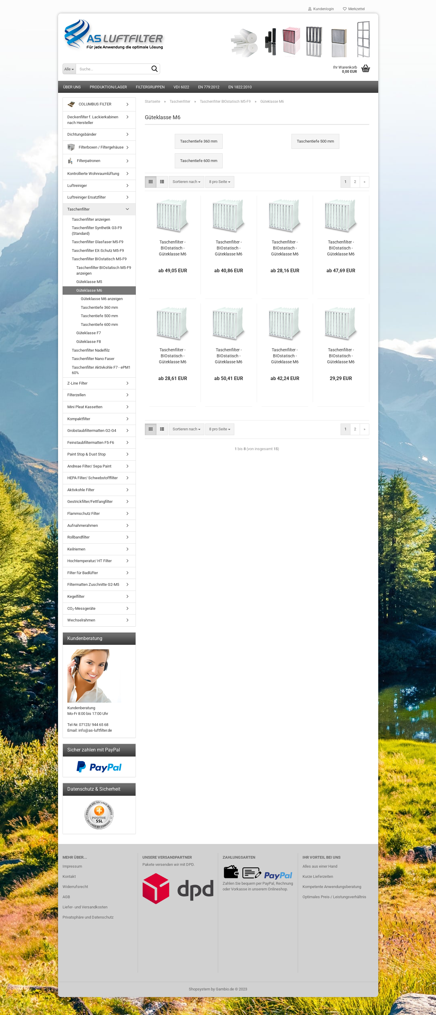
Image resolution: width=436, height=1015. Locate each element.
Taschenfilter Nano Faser (93, 358)
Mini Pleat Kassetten (84, 407)
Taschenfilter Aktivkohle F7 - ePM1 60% (101, 370)
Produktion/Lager (108, 87)
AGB (66, 897)
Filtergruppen (150, 87)
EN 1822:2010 (240, 87)
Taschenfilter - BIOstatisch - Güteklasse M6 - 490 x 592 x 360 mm (228, 248)
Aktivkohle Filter (80, 490)
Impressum (72, 866)
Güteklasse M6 (89, 290)
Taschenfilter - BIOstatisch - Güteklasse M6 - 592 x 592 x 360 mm (172, 248)
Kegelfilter (75, 596)
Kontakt (69, 876)
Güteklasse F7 (88, 333)
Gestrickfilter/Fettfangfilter (90, 501)
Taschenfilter (78, 209)
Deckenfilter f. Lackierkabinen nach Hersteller (92, 120)
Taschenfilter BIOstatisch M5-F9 (99, 259)
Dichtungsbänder (81, 134)
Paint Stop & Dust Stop (86, 454)
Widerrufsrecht (75, 886)
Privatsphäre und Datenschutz (88, 917)
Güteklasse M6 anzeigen (102, 299)
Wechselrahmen (81, 620)
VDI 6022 (181, 87)
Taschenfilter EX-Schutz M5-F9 (98, 250)
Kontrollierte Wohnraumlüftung (93, 173)
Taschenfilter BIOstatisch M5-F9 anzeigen (103, 270)
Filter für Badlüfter (82, 573)
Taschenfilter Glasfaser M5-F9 (97, 242)
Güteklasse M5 (89, 281)
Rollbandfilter (78, 537)
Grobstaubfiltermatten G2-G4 (91, 430)
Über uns (72, 87)
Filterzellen (76, 395)
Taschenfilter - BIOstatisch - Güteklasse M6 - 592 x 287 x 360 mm (341, 248)
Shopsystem (199, 989)
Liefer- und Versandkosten (85, 907)
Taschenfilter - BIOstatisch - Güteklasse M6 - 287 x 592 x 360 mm (285, 248)
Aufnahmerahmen (82, 525)
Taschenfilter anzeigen (91, 219)
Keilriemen (76, 549)
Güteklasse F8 (88, 341)
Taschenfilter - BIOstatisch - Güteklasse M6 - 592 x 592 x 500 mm (228, 356)
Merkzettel (354, 9)
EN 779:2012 (208, 87)
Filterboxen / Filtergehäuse (95, 147)
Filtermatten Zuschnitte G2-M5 (93, 584)
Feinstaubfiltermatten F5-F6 (90, 442)
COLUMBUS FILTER (89, 104)
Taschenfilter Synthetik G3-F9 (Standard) (97, 231)
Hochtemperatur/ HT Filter (89, 561)
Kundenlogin (321, 9)
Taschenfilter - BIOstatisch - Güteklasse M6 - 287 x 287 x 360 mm (172, 356)
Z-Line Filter (77, 383)
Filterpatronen (84, 161)
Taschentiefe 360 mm (99, 307)
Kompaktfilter (78, 419)
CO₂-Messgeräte (81, 608)
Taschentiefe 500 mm (99, 316)
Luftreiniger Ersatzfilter (86, 197)
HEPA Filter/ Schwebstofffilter (92, 478)
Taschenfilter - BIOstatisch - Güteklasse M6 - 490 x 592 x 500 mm (285, 356)
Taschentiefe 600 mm (99, 324)
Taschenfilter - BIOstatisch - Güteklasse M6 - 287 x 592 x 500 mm (341, 356)
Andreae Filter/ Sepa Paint (89, 466)
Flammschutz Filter (83, 513)
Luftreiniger (77, 185)
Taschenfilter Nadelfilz (91, 350)
